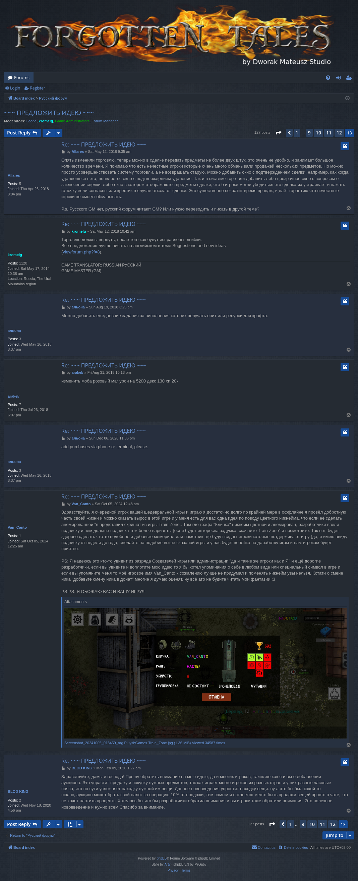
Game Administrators (72, 121)
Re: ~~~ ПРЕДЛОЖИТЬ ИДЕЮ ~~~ (103, 144)
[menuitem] (328, 77)
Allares (14, 175)
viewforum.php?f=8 (81, 251)
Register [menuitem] (350, 78)
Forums (21, 77)
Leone (31, 121)
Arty (168, 864)
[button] (278, 133)
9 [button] (309, 132)
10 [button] (318, 132)
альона (14, 331)
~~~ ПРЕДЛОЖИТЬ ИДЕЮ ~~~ (49, 112)
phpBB (162, 858)
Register (37, 88)
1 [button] (297, 132)
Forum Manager (105, 121)
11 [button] (329, 132)
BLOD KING (18, 791)
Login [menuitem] (340, 78)
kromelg (46, 121)
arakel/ (13, 396)
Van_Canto (17, 527)
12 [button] (339, 132)
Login (15, 88)
